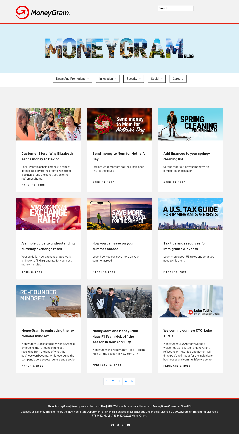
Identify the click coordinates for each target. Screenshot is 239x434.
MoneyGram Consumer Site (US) (172, 406)
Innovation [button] (106, 78)
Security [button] (132, 78)
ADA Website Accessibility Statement (129, 406)
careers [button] (178, 78)
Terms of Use (98, 406)
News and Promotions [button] (71, 78)
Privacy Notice (80, 406)
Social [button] (155, 78)
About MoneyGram (58, 406)
